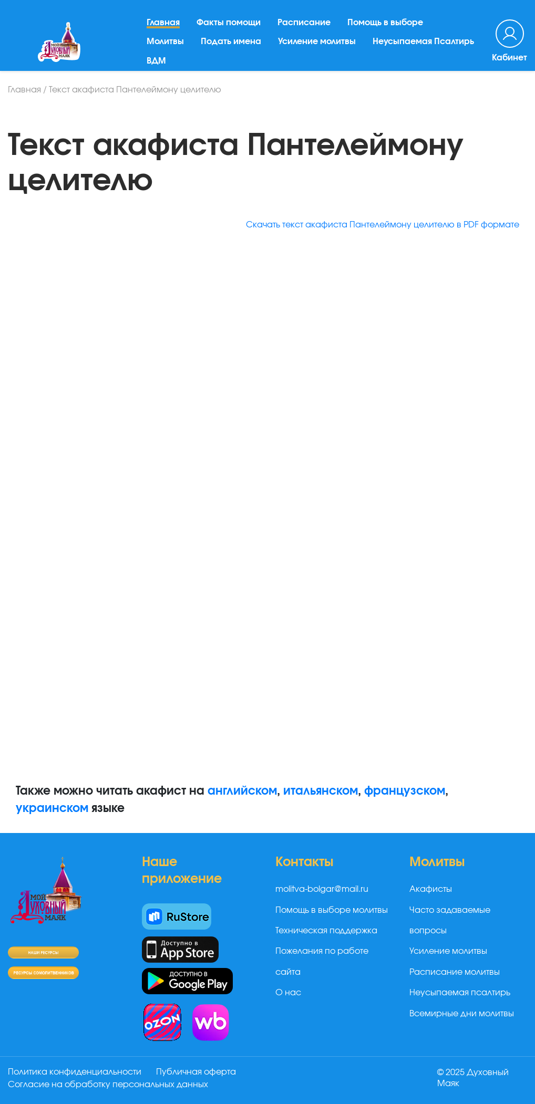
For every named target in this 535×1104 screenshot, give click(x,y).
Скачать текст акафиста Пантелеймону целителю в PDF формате (382, 225)
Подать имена (231, 41)
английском (242, 791)
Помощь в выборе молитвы (331, 910)
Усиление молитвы (317, 41)
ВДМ (156, 61)
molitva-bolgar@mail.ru (321, 889)
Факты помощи (229, 22)
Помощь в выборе (385, 22)
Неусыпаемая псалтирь (459, 992)
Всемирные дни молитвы (461, 1013)
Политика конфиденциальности (74, 1072)
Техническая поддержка (326, 930)
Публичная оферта (196, 1072)
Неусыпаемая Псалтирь (423, 41)
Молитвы (165, 41)
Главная (163, 22)
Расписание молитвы (454, 972)
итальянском (320, 791)
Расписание (304, 22)
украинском (52, 808)
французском (404, 791)
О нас (288, 992)
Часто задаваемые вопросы (449, 920)
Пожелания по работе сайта (321, 961)
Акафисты (430, 889)
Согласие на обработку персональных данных (108, 1084)
